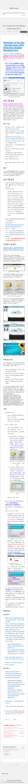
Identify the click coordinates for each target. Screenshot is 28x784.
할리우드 (11, 108)
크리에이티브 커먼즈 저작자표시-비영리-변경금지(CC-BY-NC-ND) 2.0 (14, 70)
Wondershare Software (15, 218)
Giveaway (11, 725)
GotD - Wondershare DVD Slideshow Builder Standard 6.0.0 (13, 13)
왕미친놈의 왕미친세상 (9, 747)
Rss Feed (6, 782)
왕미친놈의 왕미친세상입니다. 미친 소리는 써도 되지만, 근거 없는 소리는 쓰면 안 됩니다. (11, 750)
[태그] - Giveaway (9, 664)
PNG (13, 129)
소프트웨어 (6, 725)
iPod (17, 138)
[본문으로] (20, 713)
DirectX (20, 203)
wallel (20, 780)
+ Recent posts (4, 773)
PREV (10, 765)
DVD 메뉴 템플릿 (16, 154)
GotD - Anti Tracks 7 (8, 732)
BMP (10, 129)
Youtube (18, 782)
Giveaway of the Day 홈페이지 (10, 55)
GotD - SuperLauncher (8, 734)
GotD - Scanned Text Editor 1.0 (10, 730)
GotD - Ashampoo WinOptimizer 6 (16, 649)
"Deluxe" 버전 (6, 303)
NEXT (17, 765)
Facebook (12, 138)
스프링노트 (11, 706)
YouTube (7, 138)
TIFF (16, 129)
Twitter (11, 782)
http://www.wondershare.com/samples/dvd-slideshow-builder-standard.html (16, 686)
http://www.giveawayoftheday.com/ (13, 673)
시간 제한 (10, 234)
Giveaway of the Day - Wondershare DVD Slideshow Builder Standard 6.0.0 (14, 46)
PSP (20, 138)
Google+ (21, 782)
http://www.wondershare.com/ (12, 677)
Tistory (12, 780)
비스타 (10, 603)
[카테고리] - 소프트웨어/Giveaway (13, 662)
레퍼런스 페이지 (8, 710)
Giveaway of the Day (14, 232)
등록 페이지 (17, 521)
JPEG (7, 129)
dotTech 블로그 (9, 701)
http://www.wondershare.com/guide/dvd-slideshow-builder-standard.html (16, 695)
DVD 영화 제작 (17, 136)
